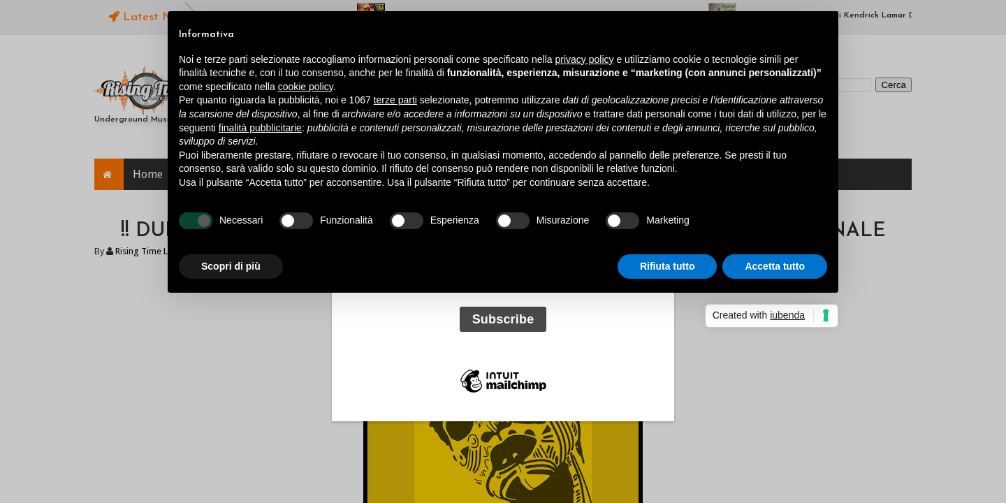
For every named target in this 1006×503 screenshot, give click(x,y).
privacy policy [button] (584, 59)
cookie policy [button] (305, 86)
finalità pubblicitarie (260, 127)
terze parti (395, 99)
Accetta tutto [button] (775, 266)
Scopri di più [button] (231, 266)
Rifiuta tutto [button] (667, 266)
